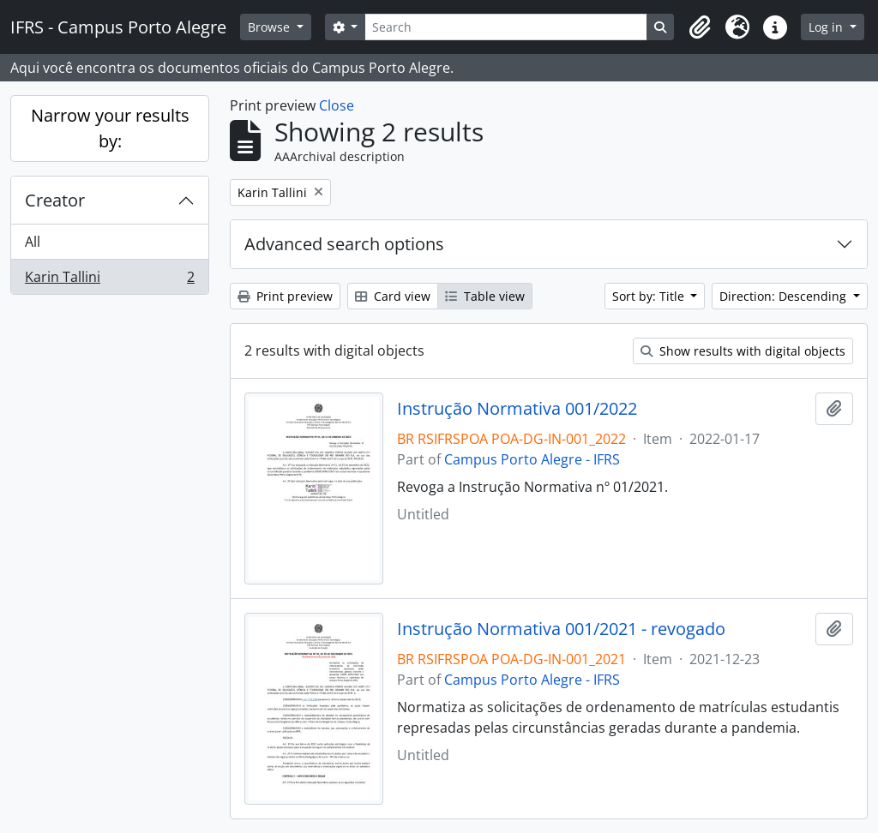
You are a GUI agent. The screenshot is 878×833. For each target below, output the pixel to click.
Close (336, 105)
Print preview (285, 296)
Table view (485, 296)
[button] (700, 27)
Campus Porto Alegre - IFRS (532, 459)
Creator (55, 200)
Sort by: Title (650, 296)
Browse (270, 27)
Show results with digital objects (742, 351)
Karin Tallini (109, 280)
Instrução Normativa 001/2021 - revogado (561, 629)
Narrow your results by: (110, 128)
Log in (827, 27)
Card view (392, 296)
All (32, 241)
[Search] (505, 27)
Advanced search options (344, 243)
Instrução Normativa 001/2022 (517, 409)
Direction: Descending (784, 296)
